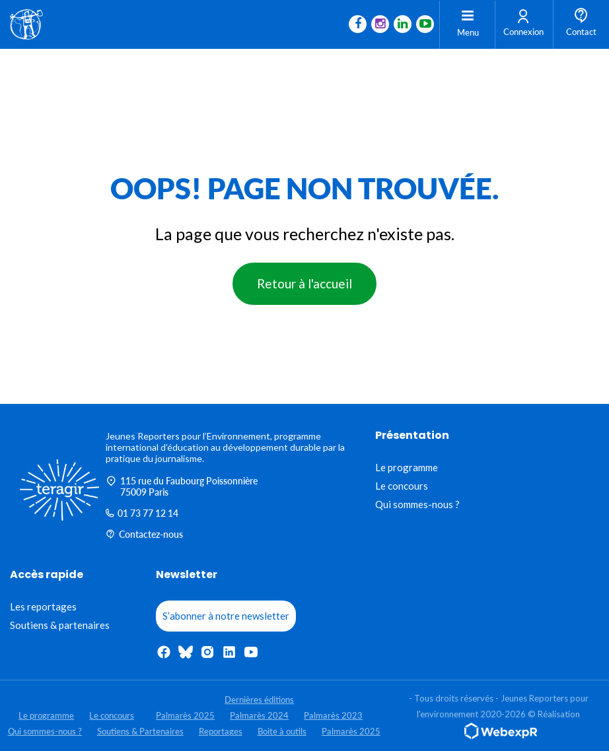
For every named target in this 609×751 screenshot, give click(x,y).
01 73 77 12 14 (142, 513)
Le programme (406, 467)
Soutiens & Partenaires (140, 731)
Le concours (401, 486)
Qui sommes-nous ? (417, 504)
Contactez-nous (144, 534)
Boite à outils (282, 731)
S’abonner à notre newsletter (225, 616)
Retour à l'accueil (304, 283)
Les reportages (43, 606)
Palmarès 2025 (185, 715)
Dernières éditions (259, 699)
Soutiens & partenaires (60, 625)
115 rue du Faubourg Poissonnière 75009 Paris (182, 486)
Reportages (220, 731)
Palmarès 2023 (333, 715)
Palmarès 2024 (259, 715)
